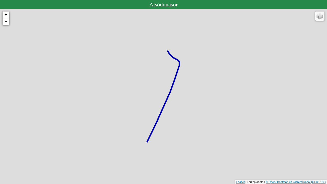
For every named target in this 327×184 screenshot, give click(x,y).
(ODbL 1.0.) (318, 181)
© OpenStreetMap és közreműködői (288, 181)
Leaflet (240, 181)
